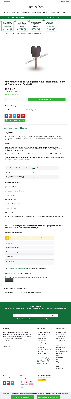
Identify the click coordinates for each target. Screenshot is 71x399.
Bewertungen (16, 128)
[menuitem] (23, 7)
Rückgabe (40, 351)
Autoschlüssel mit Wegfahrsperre (61, 333)
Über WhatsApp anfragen (15, 120)
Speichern (9, 280)
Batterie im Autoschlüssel (60, 346)
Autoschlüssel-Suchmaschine (48, 397)
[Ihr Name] (29, 243)
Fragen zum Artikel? (18, 106)
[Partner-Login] (54, 12)
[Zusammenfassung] (29, 252)
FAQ (57, 355)
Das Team (59, 349)
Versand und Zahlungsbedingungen (44, 348)
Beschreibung (7, 128)
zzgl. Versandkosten (15, 91)
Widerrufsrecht (42, 353)
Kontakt (40, 345)
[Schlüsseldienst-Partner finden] (31, 12)
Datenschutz (60, 364)
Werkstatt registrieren (44, 343)
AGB (57, 366)
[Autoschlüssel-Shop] (13, 12)
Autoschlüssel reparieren (60, 342)
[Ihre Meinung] (29, 262)
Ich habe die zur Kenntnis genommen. (27, 277)
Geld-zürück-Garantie (44, 332)
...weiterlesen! (6, 346)
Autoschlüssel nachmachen (60, 338)
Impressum (59, 368)
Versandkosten (31, 393)
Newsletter (59, 358)
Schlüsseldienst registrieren (42, 335)
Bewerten (32, 106)
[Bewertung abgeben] (29, 256)
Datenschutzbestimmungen (17, 268)
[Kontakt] (45, 12)
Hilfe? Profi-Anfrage (22, 397)
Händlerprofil (7, 27)
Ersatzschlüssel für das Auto (62, 352)
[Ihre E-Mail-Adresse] (29, 247)
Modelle (24, 128)
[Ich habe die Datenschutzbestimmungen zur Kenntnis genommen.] (5, 277)
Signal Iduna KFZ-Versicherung (43, 340)
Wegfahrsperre (60, 362)
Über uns (59, 360)
